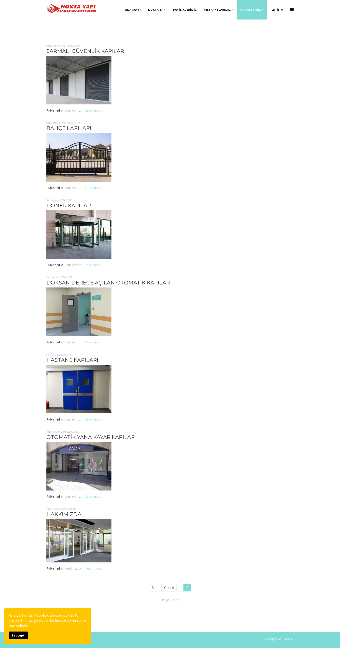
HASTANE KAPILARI (72, 360)
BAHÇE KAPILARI (68, 128)
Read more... (94, 110)
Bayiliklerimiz (185, 9)
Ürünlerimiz (250, 9)
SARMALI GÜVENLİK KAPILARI (86, 51)
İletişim (276, 9)
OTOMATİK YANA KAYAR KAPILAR (90, 437)
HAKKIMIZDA (63, 514)
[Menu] (292, 9)
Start (155, 588)
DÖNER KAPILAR (68, 205)
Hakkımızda (73, 568)
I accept (18, 635)
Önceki (169, 588)
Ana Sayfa (133, 9)
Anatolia (287, 639)
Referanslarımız (217, 9)
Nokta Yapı (157, 9)
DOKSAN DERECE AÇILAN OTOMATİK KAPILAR (108, 282)
